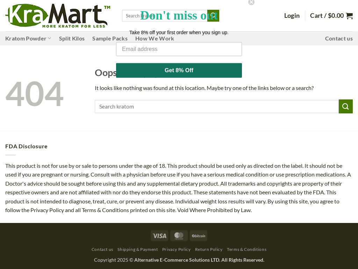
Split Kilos (72, 38)
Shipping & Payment (137, 249)
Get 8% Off (179, 65)
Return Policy (209, 249)
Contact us (339, 38)
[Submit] (346, 106)
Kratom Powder (28, 38)
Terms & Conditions (246, 249)
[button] (292, 15)
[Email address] (179, 44)
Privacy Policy (176, 249)
